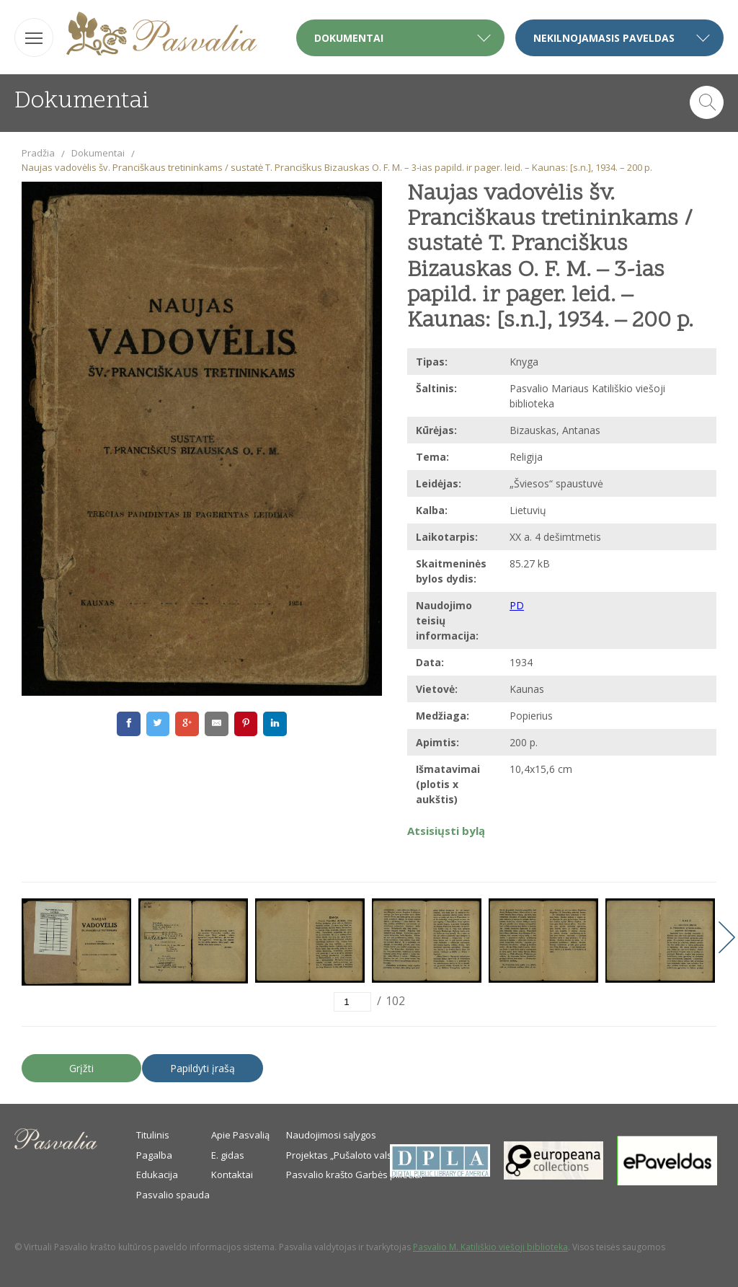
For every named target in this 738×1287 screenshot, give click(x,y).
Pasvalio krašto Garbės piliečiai (354, 1174)
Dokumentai (98, 152)
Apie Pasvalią (240, 1134)
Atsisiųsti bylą (446, 830)
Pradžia (38, 152)
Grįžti (81, 1068)
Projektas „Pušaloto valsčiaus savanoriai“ (377, 1155)
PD (517, 605)
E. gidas (227, 1155)
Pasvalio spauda (173, 1194)
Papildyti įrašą (202, 1068)
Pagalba (154, 1155)
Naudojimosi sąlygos (331, 1134)
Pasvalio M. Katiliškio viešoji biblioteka (490, 1247)
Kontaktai (232, 1174)
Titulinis (152, 1134)
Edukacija (157, 1174)
